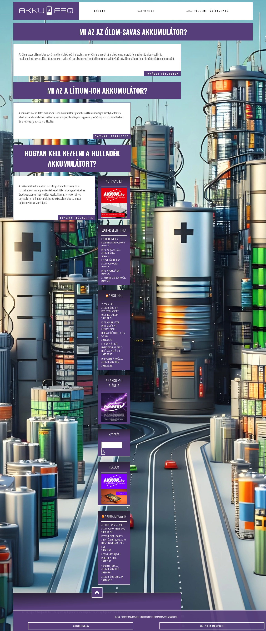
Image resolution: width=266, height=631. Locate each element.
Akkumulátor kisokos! (112, 576)
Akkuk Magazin (115, 516)
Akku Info (115, 295)
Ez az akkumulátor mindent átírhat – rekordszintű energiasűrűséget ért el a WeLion (113, 329)
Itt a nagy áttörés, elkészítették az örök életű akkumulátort (111, 347)
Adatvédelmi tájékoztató (208, 10)
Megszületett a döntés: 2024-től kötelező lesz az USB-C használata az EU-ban (113, 541)
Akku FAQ (47, 612)
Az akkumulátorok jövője (113, 277)
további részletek (162, 73)
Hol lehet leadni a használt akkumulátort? (113, 240)
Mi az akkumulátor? (111, 270)
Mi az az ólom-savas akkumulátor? (111, 251)
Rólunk (100, 10)
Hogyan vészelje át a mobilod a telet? (111, 556)
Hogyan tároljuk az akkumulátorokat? (110, 261)
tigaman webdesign (78, 612)
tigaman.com (110, 612)
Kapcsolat (146, 10)
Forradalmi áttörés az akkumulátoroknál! (112, 360)
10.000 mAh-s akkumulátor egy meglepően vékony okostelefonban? (110, 309)
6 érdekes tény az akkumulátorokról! (110, 567)
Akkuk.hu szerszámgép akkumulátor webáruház (113, 526)
